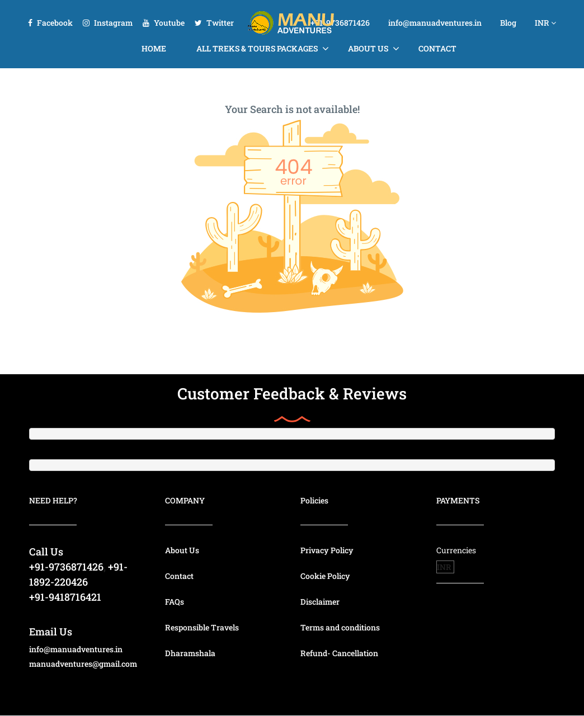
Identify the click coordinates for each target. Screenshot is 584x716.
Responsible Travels (202, 627)
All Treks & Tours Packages (257, 48)
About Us (368, 48)
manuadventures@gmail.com (83, 663)
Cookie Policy (325, 576)
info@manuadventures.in (435, 22)
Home (154, 48)
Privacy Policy (327, 550)
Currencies (456, 550)
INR (545, 22)
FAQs (174, 601)
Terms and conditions (340, 627)
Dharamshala (190, 653)
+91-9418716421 (65, 597)
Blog (508, 22)
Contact (437, 48)
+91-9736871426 (340, 22)
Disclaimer (320, 601)
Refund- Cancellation (339, 653)
